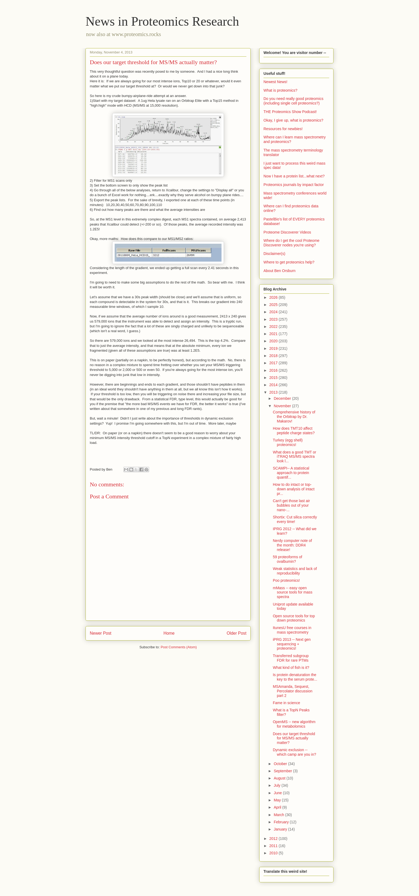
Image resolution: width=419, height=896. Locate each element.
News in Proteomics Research (162, 21)
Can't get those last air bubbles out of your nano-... (291, 505)
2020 (274, 341)
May (278, 800)
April (278, 807)
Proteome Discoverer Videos (287, 232)
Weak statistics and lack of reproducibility (295, 571)
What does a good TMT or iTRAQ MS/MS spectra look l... (294, 456)
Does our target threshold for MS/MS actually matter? (294, 738)
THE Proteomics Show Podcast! (290, 112)
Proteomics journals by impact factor (293, 185)
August (280, 778)
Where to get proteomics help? (289, 262)
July (277, 785)
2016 (274, 370)
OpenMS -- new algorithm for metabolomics (294, 724)
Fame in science (286, 703)
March (279, 815)
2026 (274, 297)
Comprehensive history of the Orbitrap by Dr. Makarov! (294, 416)
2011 (274, 846)
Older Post (236, 633)
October (281, 764)
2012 (274, 838)
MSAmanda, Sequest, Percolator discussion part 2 (292, 691)
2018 (274, 356)
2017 (274, 363)
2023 (274, 319)
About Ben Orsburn (279, 271)
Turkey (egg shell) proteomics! (288, 442)
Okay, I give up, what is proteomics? (293, 120)
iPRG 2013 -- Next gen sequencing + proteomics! (292, 644)
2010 (274, 853)
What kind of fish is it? (291, 667)
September (283, 771)
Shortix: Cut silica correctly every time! (295, 519)
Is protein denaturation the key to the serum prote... (295, 677)
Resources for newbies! (282, 129)
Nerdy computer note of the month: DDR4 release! (292, 545)
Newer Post (100, 633)
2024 (274, 312)
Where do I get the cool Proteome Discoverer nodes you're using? (291, 242)
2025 (274, 304)
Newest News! (275, 82)
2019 (274, 348)
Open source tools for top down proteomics (294, 618)
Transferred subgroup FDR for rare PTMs (291, 658)
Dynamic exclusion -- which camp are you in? (294, 752)
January (281, 829)
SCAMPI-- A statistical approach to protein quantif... (291, 472)
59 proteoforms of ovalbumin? (287, 559)
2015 (274, 377)
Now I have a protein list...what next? (294, 176)
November (283, 406)
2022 (274, 326)
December (283, 398)
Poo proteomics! (286, 580)
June (278, 793)
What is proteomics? (280, 90)
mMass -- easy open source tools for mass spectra (292, 592)
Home (169, 633)
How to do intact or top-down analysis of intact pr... (294, 489)
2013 (274, 392)
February (282, 822)
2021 (274, 334)
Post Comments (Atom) (179, 647)
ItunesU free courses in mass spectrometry (292, 630)
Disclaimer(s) (274, 253)
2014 (274, 385)
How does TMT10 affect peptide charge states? (294, 430)
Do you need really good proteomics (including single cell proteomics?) (293, 100)
